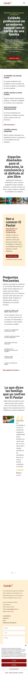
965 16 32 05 (10, 611)
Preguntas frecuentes (9, 622)
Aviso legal (21, 672)
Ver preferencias (14, 669)
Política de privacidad (13, 672)
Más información (9, 125)
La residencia (7, 616)
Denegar (14, 665)
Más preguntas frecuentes (11, 370)
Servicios (6, 618)
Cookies (6, 672)
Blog (4, 620)
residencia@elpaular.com (12, 609)
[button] (26, 645)
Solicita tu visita (14, 58)
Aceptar (14, 660)
